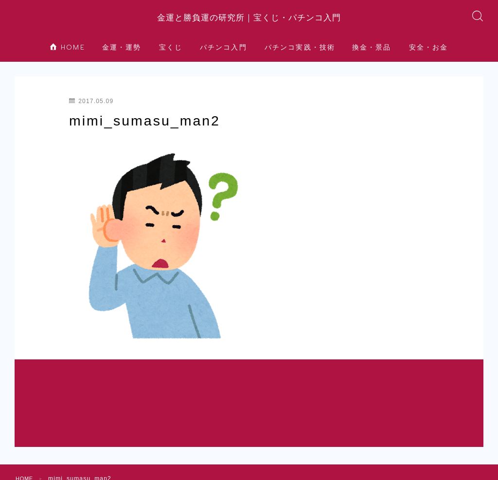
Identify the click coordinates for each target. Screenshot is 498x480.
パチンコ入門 (223, 55)
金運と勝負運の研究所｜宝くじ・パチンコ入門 (249, 21)
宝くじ (170, 55)
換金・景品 (371, 55)
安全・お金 (428, 55)
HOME (67, 55)
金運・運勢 (122, 55)
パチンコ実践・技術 (300, 55)
